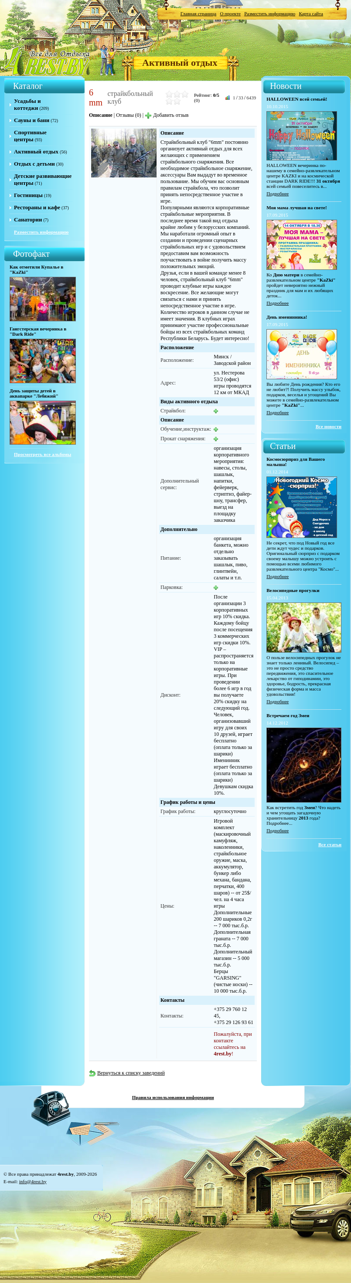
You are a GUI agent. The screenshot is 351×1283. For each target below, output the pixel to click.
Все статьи (329, 844)
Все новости (329, 426)
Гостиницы (28, 195)
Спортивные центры (30, 136)
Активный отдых (180, 62)
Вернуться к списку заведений (127, 1073)
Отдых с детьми (34, 163)
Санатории (28, 219)
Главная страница (198, 13)
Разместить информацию (269, 13)
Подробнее (277, 193)
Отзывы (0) (128, 115)
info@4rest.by (33, 1181)
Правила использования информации (173, 1097)
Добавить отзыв (166, 115)
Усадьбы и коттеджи (27, 104)
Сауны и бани (31, 120)
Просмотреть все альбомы (42, 454)
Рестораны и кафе (37, 207)
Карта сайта (311, 13)
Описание (100, 115)
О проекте (230, 13)
